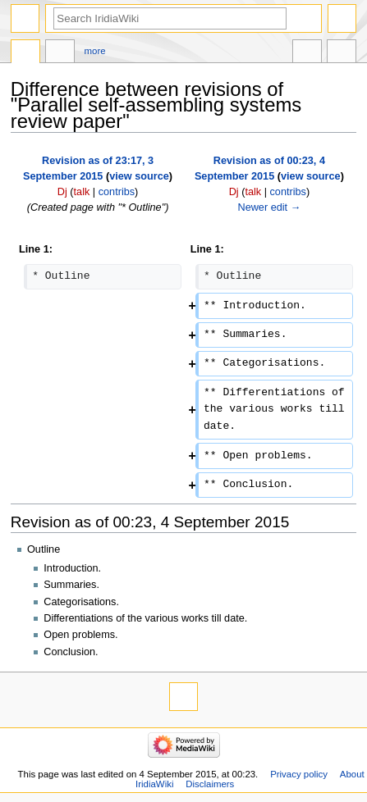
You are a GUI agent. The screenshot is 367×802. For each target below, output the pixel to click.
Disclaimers (210, 784)
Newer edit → (268, 207)
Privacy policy (299, 774)
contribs (117, 192)
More (95, 51)
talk (82, 192)
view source (139, 176)
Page (25, 53)
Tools (342, 53)
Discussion (60, 53)
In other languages (307, 53)
